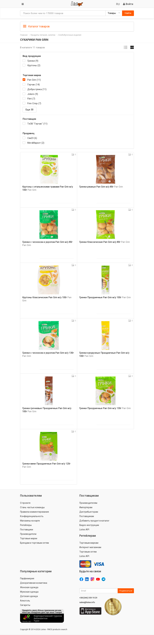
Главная (24, 35)
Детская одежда (29, 596)
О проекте (25, 503)
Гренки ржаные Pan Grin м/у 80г (101, 186)
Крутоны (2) (33, 65)
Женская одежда (29, 587)
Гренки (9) (32, 60)
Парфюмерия (27, 578)
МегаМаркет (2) (35, 142)
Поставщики (26, 529)
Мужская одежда (29, 592)
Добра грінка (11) (36, 89)
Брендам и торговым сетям (34, 543)
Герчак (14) (33, 84)
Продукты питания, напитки (43, 35)
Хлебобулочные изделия (69, 35)
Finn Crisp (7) (34, 103)
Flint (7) (31, 98)
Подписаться (125, 591)
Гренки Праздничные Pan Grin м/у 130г (105, 408)
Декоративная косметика (33, 583)
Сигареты (25, 605)
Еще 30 (29, 109)
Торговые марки (28, 538)
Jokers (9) (32, 94)
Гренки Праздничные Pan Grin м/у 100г (105, 297)
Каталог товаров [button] (36, 26)
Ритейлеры (26, 525)
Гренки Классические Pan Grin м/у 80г (104, 242)
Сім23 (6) (32, 138)
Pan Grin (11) (34, 79)
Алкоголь (25, 600)
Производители (28, 534)
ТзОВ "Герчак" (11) (37, 123)
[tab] (77, 26)
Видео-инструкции (89, 525)
